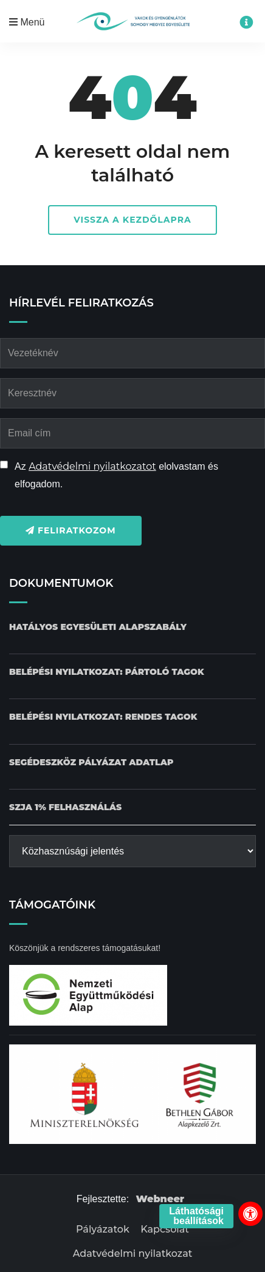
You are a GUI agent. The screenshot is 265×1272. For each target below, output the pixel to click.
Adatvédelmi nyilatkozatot (92, 466)
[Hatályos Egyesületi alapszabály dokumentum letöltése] (98, 627)
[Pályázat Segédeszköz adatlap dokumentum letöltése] (91, 762)
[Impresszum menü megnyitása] (246, 22)
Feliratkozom (71, 530)
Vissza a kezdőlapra (132, 219)
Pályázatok (102, 1229)
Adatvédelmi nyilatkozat (133, 1253)
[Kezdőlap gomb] (132, 21)
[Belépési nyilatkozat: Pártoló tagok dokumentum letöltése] (106, 672)
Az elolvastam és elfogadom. (116, 475)
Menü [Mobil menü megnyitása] (26, 22)
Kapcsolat (164, 1229)
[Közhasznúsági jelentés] (132, 851)
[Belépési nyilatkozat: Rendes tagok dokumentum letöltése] (103, 717)
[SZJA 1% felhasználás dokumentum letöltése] (65, 807)
